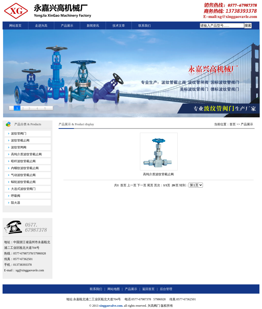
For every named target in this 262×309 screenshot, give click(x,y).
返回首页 (148, 289)
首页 (233, 124)
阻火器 (12, 202)
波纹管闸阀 (15, 147)
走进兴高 (41, 25)
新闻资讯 (93, 25)
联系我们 (144, 25)
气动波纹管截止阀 (20, 175)
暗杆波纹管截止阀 (20, 161)
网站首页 (15, 25)
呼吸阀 (12, 196)
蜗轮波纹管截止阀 (20, 182)
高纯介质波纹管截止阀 (23, 154)
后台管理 (166, 289)
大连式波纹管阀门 (20, 189)
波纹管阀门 (15, 133)
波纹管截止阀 (17, 140)
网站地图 (113, 289)
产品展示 (67, 25)
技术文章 (119, 25)
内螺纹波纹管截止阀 (22, 168)
